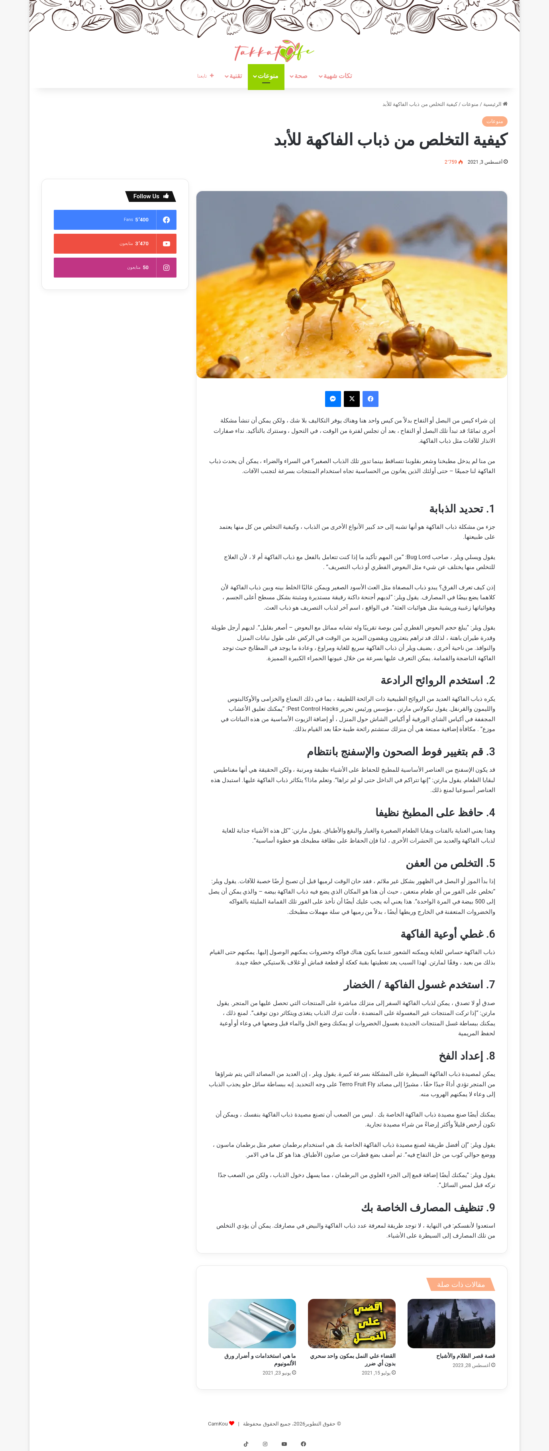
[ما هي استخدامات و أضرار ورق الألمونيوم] (252, 1323)
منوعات (268, 76)
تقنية (235, 76)
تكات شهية (338, 76)
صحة (301, 76)
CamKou (218, 1424)
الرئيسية (495, 104)
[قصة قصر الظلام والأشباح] (451, 1323)
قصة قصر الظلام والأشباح (465, 1356)
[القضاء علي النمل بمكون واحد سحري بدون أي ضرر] (352, 1323)
